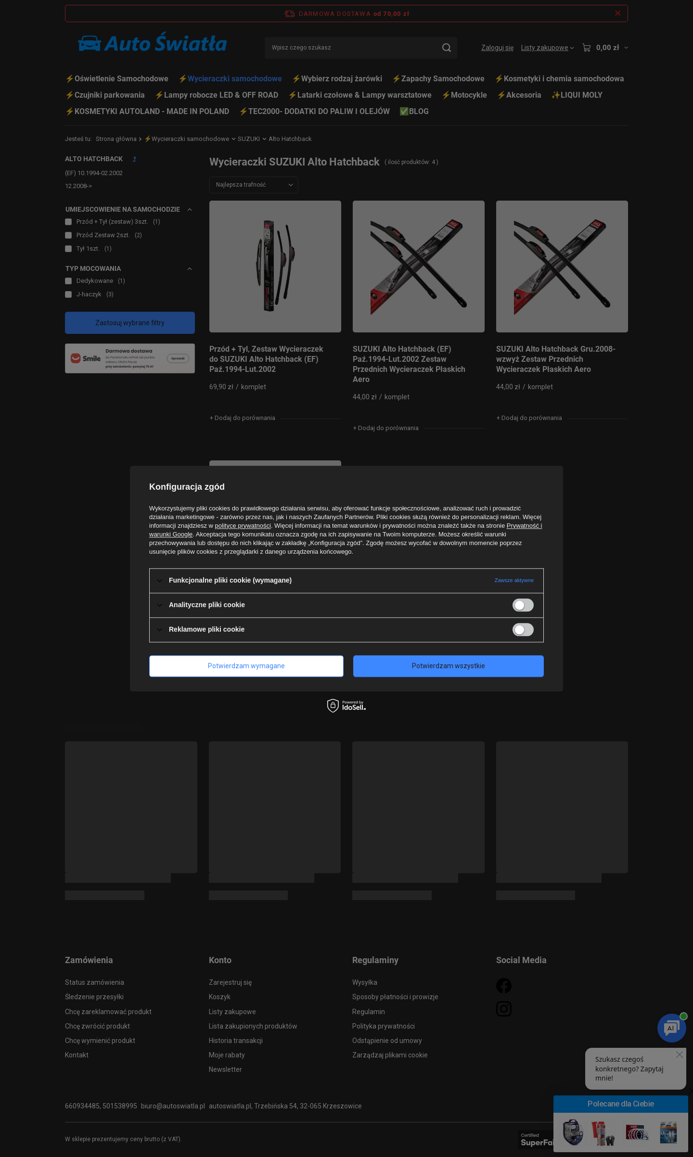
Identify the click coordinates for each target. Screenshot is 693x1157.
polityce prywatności (243, 525)
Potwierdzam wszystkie (448, 666)
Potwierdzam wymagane (246, 666)
